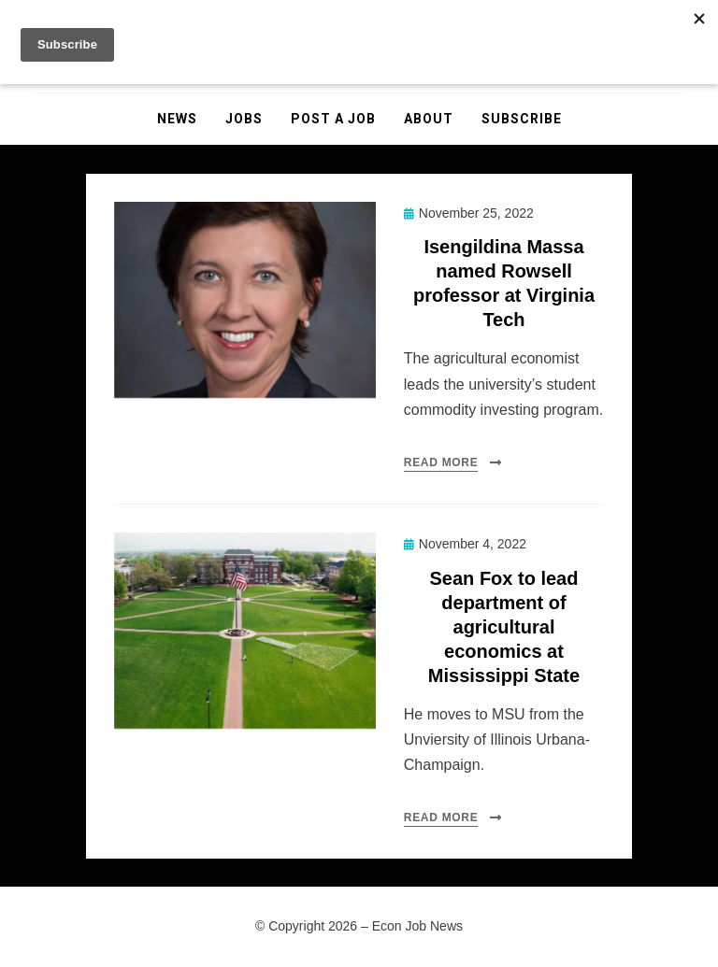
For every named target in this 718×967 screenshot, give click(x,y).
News (177, 118)
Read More (441, 462)
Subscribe (521, 118)
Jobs (244, 118)
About (428, 118)
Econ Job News (417, 925)
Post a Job (333, 118)
